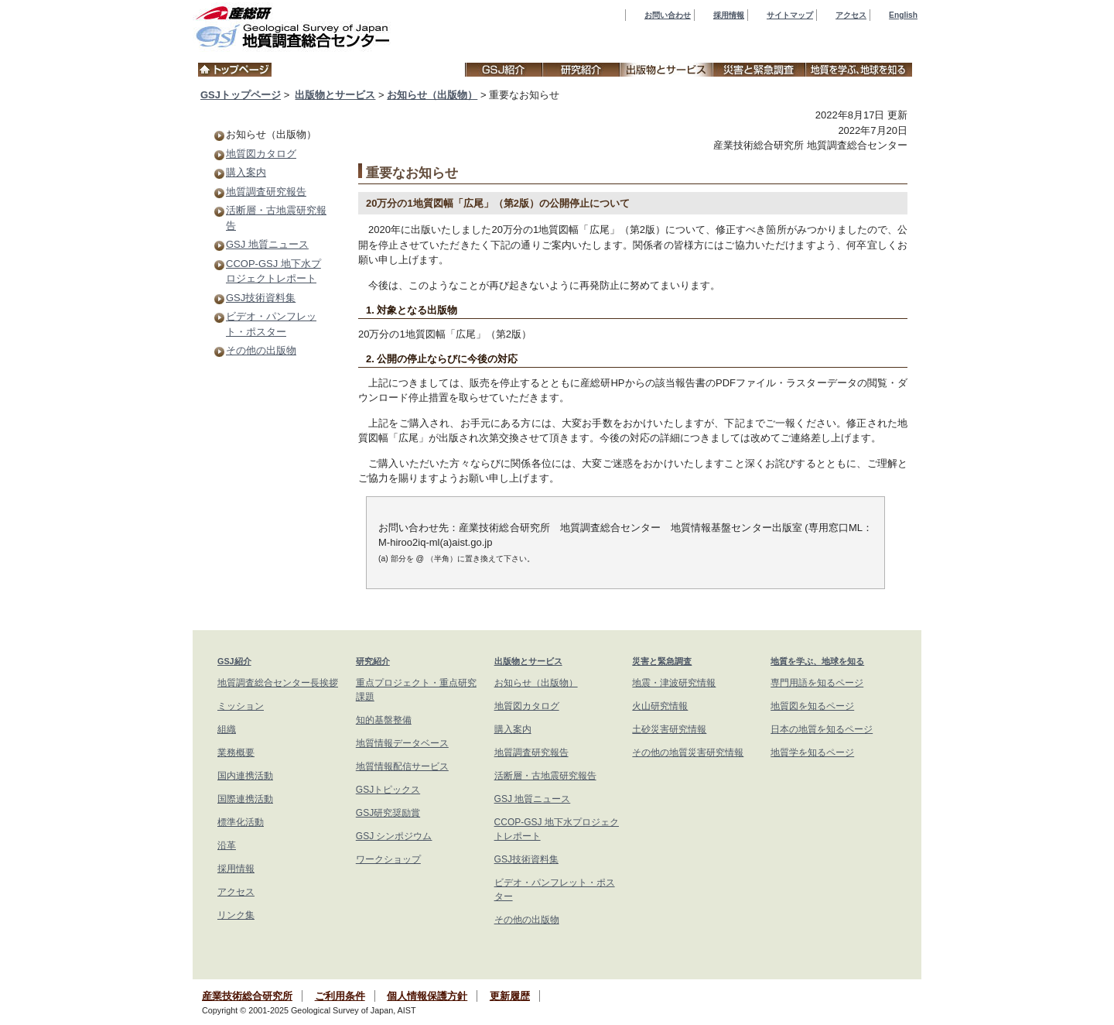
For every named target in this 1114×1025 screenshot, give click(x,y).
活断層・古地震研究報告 (545, 775)
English (903, 15)
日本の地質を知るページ (822, 729)
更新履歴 (510, 996)
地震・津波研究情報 (674, 682)
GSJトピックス (388, 789)
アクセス (851, 15)
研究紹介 (373, 661)
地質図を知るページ (812, 706)
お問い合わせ (667, 15)
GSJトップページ (240, 95)
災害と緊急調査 (662, 661)
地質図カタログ (261, 153)
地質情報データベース (402, 743)
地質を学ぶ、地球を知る (817, 661)
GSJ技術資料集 (261, 297)
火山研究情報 (660, 706)
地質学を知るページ (812, 752)
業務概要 (236, 752)
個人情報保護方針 (427, 996)
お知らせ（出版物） (432, 95)
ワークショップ (388, 859)
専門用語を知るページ (817, 682)
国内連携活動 (245, 775)
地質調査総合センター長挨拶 (277, 682)
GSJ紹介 (234, 661)
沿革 (226, 845)
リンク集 (236, 915)
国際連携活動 (245, 799)
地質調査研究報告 (266, 191)
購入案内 (246, 172)
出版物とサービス (335, 95)
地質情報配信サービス (402, 766)
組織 (226, 729)
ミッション (240, 706)
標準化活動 (240, 822)
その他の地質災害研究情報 (687, 752)
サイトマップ (790, 15)
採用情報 (728, 15)
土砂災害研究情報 (669, 729)
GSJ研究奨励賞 (388, 812)
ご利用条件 (340, 996)
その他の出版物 (261, 350)
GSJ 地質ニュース (267, 244)
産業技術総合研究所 (247, 996)
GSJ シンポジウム (394, 836)
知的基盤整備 (384, 720)
